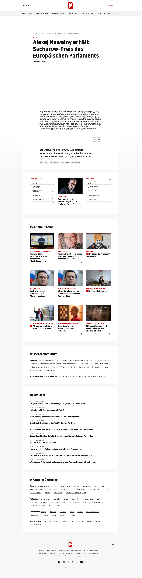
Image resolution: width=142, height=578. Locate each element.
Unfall (44, 521)
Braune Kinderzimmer (58, 13)
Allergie (43, 512)
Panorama (35, 33)
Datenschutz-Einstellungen (91, 553)
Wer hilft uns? (91, 360)
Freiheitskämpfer (75, 162)
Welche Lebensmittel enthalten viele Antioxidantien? (59, 364)
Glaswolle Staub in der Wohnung (90, 367)
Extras (30, 13)
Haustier (98, 521)
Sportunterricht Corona (40, 367)
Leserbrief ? (49, 360)
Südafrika (75, 502)
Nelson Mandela (65, 162)
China (66, 499)
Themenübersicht (53, 489)
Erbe (98, 499)
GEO (76, 13)
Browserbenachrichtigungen (73, 556)
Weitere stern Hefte (99, 489)
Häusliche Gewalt (36, 525)
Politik (109, 13)
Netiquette (53, 553)
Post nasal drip (86, 364)
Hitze (81, 521)
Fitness (80, 512)
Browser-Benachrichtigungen (76, 493)
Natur (89, 521)
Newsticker (38, 395)
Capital (82, 13)
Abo (110, 5)
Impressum (42, 550)
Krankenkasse (46, 502)
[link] (118, 5)
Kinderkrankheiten (92, 512)
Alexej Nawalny (44, 162)
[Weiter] (118, 13)
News (24, 13)
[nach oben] (112, 544)
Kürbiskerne (50, 370)
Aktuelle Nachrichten (90, 486)
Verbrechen (54, 521)
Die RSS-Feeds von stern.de (70, 486)
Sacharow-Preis (54, 162)
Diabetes (53, 512)
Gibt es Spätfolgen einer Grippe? (64, 367)
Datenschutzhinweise (93, 550)
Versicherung (95, 502)
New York (65, 502)
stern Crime (89, 13)
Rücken (45, 515)
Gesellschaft (101, 13)
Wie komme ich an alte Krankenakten (70, 360)
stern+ (71, 13)
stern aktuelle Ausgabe (81, 489)
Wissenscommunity (36, 489)
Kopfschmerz (34, 515)
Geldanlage (33, 502)
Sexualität (63, 515)
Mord (74, 521)
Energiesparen (88, 499)
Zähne (73, 515)
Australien (56, 499)
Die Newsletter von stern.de (47, 486)
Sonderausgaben (35, 493)
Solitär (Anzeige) (54, 505)
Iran (37, 13)
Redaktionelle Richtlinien (73, 550)
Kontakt (60, 556)
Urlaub (85, 502)
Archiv (104, 486)
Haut (72, 512)
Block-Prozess (45, 13)
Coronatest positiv (101, 364)
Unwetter (65, 521)
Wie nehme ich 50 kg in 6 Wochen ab (68, 376)
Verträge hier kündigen (66, 553)
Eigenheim (75, 499)
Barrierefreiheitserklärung (55, 550)
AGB (84, 550)
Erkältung (63, 512)
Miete (56, 502)
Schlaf (54, 515)
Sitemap (66, 489)
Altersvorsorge (44, 499)
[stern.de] (70, 5)
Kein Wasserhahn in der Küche (94, 376)
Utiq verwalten (44, 553)
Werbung (78, 553)
